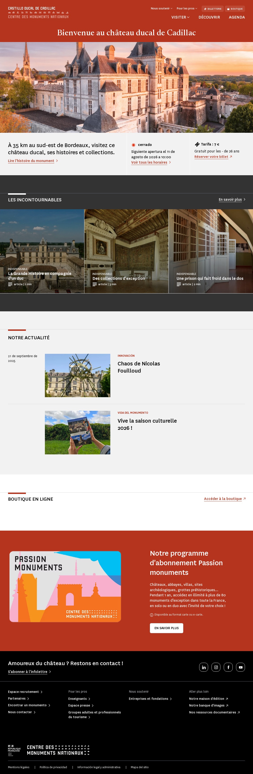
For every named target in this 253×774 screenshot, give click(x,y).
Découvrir (209, 17)
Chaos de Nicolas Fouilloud (140, 367)
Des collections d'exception (118, 278)
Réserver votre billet (211, 156)
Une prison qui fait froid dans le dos (210, 278)
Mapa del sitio (140, 767)
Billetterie (213, 9)
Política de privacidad (53, 767)
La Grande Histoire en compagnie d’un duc (39, 276)
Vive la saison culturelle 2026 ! (148, 424)
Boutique (235, 9)
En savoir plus (167, 628)
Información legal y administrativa (98, 767)
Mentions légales (18, 767)
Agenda (237, 17)
